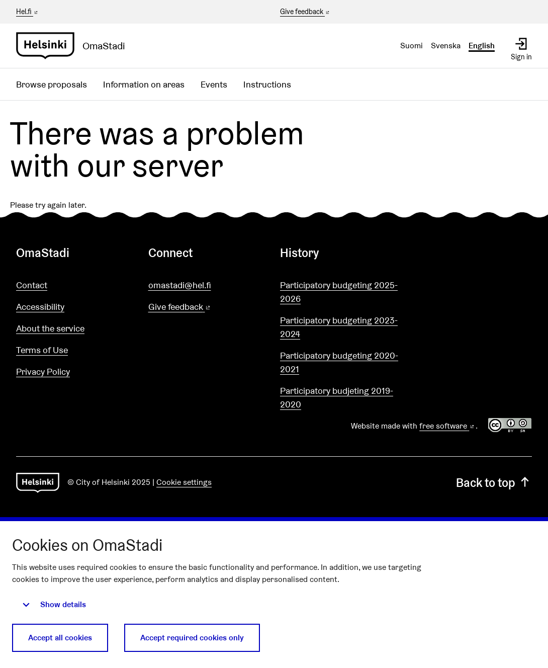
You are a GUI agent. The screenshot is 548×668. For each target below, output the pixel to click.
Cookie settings (184, 482)
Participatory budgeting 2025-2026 (339, 291)
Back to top (494, 482)
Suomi (411, 45)
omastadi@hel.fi (179, 285)
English (482, 45)
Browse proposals (51, 84)
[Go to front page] (74, 46)
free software (447, 426)
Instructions (267, 84)
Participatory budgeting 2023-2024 (339, 327)
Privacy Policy (43, 371)
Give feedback (305, 12)
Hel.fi (27, 11)
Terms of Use (42, 350)
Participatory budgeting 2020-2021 (339, 362)
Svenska (446, 45)
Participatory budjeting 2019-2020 (336, 397)
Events (214, 84)
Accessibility (40, 306)
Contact (31, 285)
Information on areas (144, 84)
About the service (50, 328)
